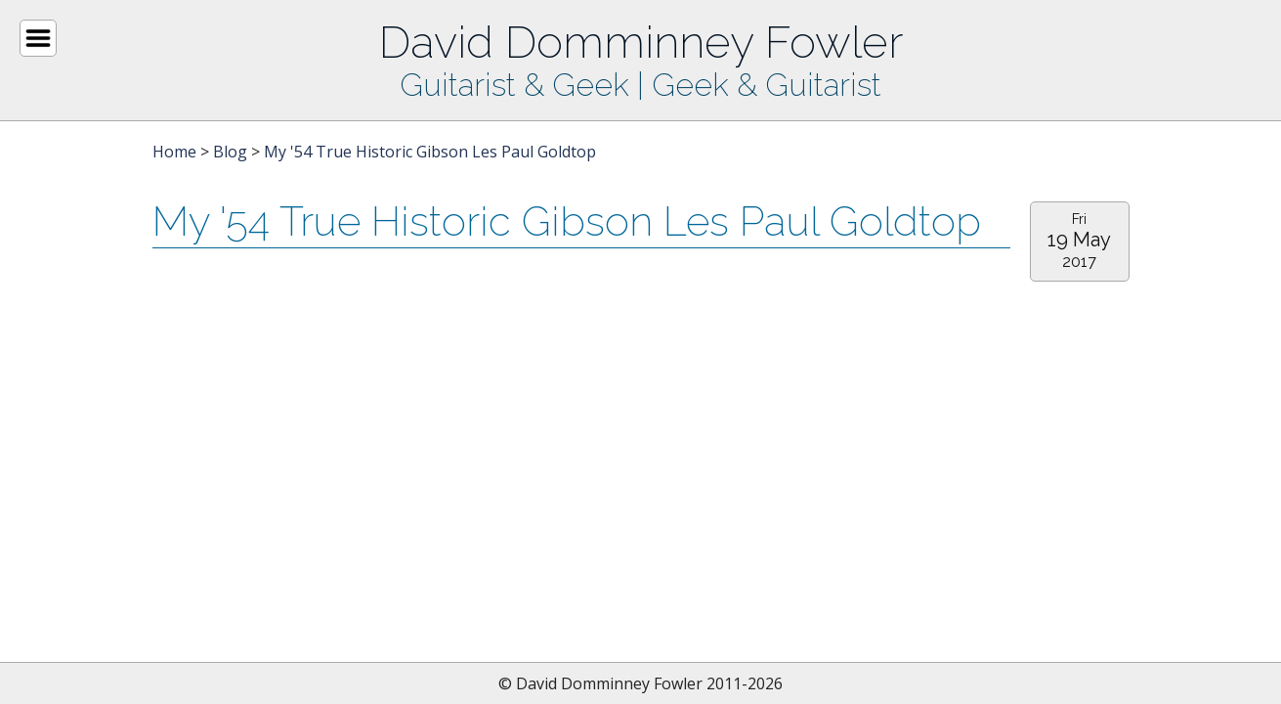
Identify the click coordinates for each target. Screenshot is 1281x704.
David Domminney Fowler (641, 42)
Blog (230, 151)
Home (174, 151)
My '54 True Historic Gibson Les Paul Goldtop (430, 151)
